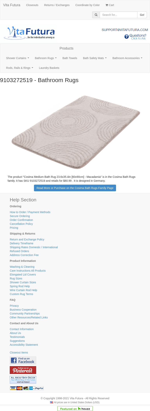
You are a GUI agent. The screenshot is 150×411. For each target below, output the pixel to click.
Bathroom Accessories (128, 59)
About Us (15, 333)
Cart (109, 5)
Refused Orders (19, 251)
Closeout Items (19, 352)
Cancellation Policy (21, 223)
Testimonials (17, 336)
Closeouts (32, 5)
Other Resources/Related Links (29, 317)
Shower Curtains (18, 59)
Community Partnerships (25, 313)
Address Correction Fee (24, 255)
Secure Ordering (20, 216)
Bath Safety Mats (95, 59)
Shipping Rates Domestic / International (34, 247)
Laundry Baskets (49, 67)
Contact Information (22, 329)
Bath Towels (69, 58)
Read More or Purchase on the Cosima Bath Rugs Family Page (75, 188)
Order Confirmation (21, 219)
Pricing (14, 227)
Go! (142, 14)
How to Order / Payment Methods (30, 212)
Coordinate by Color (87, 5)
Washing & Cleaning (22, 266)
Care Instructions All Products (28, 270)
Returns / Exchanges (57, 5)
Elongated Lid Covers (23, 274)
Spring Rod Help (20, 286)
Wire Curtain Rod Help (23, 290)
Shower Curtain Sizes (23, 282)
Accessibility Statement (24, 344)
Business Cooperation (23, 309)
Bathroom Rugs (46, 59)
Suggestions (17, 340)
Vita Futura (11, 5)
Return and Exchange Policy (27, 239)
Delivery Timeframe (21, 243)
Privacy (14, 305)
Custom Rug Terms (21, 294)
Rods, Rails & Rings (20, 69)
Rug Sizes (16, 278)
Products (66, 48)
